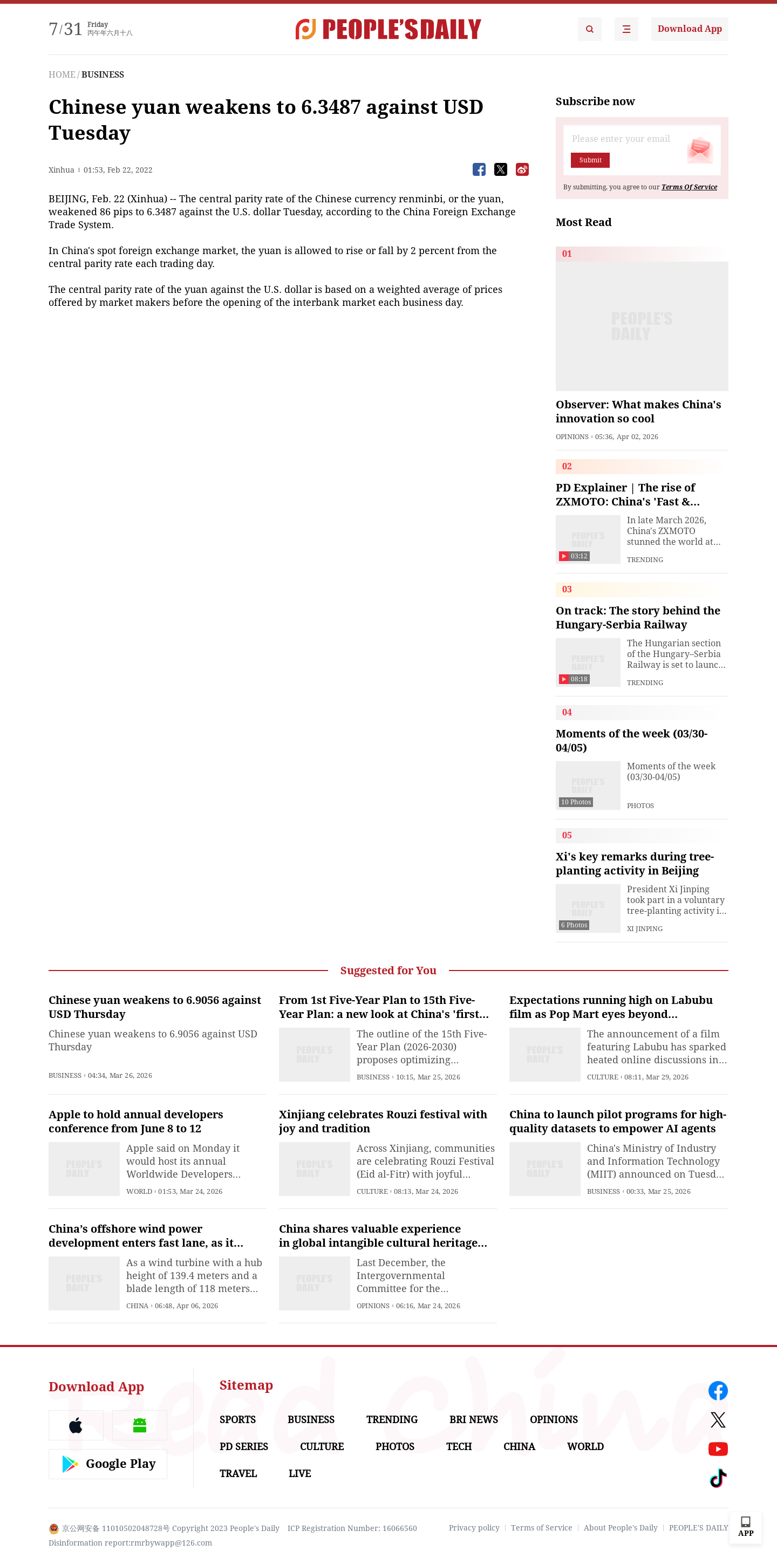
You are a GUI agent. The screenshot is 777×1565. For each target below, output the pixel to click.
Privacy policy (474, 1527)
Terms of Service (541, 1527)
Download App (690, 29)
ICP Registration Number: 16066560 (352, 1528)
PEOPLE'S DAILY (698, 1527)
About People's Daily (621, 1527)
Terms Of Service (689, 187)
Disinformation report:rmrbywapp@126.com (130, 1543)
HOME (62, 75)
